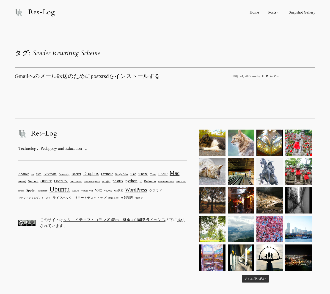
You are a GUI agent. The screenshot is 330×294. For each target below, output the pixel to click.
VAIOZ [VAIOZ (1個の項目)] (75, 190)
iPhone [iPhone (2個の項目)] (143, 174)
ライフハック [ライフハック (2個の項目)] (62, 198)
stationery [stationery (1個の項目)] (42, 190)
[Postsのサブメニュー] (278, 12)
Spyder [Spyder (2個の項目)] (31, 190)
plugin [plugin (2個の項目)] (106, 181)
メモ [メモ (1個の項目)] (48, 198)
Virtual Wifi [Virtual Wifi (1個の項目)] (87, 190)
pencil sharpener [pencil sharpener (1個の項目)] (92, 181)
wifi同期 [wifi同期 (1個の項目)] (118, 190)
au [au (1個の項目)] (32, 174)
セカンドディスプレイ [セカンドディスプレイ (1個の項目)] (31, 198)
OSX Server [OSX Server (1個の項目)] (76, 181)
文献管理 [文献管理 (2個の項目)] (127, 198)
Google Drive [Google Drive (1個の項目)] (121, 174)
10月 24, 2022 (241, 76)
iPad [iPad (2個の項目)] (133, 174)
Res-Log (41, 12)
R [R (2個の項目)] (141, 181)
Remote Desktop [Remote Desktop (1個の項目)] (166, 181)
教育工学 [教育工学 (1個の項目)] (113, 198)
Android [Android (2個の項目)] (23, 174)
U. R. (265, 76)
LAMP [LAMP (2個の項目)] (163, 174)
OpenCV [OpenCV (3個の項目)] (61, 181)
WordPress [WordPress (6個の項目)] (136, 190)
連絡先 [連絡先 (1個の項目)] (139, 198)
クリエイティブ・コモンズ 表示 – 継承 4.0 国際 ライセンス (114, 220)
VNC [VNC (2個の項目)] (98, 190)
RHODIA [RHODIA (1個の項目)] (181, 181)
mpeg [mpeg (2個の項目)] (22, 181)
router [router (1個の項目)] (21, 190)
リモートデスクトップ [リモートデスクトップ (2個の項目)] (90, 198)
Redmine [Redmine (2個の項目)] (150, 181)
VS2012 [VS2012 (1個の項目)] (108, 190)
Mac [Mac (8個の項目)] (174, 173)
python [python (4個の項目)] (131, 180)
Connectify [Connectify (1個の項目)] (64, 174)
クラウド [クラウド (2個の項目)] (155, 190)
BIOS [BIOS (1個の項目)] (38, 174)
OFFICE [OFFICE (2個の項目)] (46, 181)
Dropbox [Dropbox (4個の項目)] (91, 173)
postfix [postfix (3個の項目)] (118, 181)
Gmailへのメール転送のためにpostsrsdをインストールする (87, 76)
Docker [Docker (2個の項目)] (76, 174)
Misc (276, 76)
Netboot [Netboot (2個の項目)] (33, 181)
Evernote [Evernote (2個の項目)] (107, 174)
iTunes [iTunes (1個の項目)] (153, 174)
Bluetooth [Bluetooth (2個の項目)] (50, 174)
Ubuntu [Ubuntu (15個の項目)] (60, 189)
